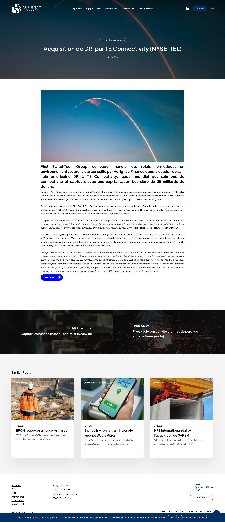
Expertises (16, 485)
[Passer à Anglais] (212, 8)
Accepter (172, 517)
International (18, 496)
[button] (52, 277)
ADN (14, 493)
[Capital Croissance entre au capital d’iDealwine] (56, 332)
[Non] (221, 517)
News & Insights (19, 504)
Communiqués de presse (112, 40)
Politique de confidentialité (194, 517)
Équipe (15, 489)
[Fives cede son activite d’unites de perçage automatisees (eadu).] (169, 332)
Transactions (18, 500)
